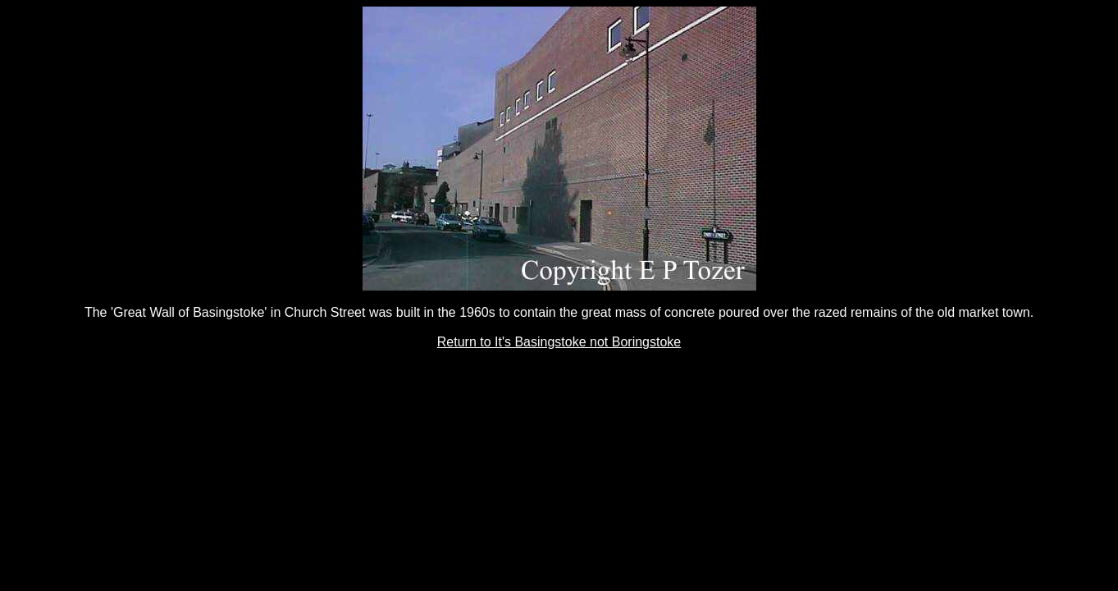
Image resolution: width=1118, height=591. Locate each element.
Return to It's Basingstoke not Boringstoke (559, 342)
